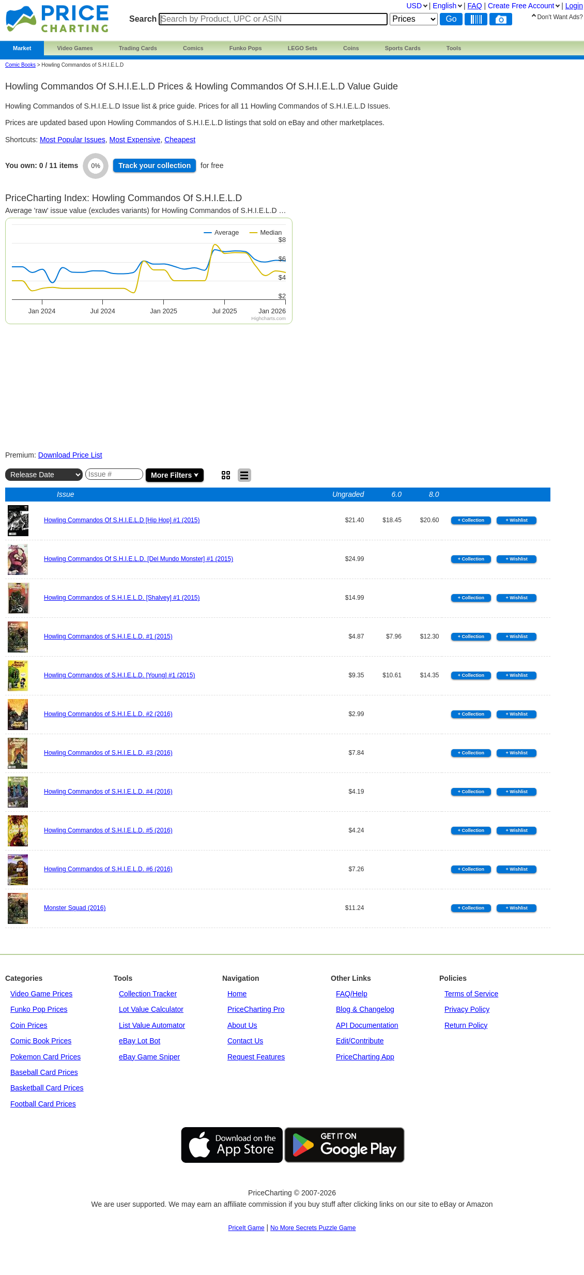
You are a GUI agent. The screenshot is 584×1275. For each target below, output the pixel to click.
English (444, 6)
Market (22, 48)
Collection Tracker (148, 994)
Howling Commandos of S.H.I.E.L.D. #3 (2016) (108, 752)
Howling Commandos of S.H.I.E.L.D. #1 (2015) (108, 636)
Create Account (521, 6)
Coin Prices (29, 1025)
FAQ (475, 6)
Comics (193, 48)
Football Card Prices (43, 1104)
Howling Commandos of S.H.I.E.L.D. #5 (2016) (108, 830)
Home (237, 994)
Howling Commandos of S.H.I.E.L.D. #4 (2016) (108, 791)
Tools (454, 48)
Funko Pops (245, 48)
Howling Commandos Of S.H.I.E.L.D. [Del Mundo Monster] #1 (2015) (138, 559)
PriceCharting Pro (256, 1009)
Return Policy (465, 1025)
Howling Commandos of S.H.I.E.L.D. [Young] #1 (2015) (119, 675)
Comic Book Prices (40, 1041)
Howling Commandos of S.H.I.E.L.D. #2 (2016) (108, 714)
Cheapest (179, 139)
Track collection (154, 165)
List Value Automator (152, 1025)
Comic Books (20, 65)
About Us (242, 1025)
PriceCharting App (365, 1057)
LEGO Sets (302, 48)
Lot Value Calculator (151, 1009)
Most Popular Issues (72, 139)
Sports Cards (403, 48)
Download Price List (70, 455)
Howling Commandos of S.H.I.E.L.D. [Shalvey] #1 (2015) (121, 597)
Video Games (75, 48)
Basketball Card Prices (47, 1088)
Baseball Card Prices (44, 1072)
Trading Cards (138, 48)
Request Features (256, 1057)
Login (574, 6)
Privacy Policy (466, 1009)
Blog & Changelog (365, 1009)
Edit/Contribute (360, 1041)
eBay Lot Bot (139, 1041)
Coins (351, 48)
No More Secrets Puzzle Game (313, 1228)
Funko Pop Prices (39, 1009)
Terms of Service (471, 994)
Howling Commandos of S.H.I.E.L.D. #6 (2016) (108, 869)
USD (414, 6)
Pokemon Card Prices (45, 1057)
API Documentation (367, 1025)
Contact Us (245, 1041)
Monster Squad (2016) (74, 908)
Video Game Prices (41, 994)
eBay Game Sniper (149, 1057)
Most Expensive (135, 139)
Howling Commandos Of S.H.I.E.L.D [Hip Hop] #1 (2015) (121, 520)
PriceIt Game (246, 1228)
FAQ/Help (351, 994)
